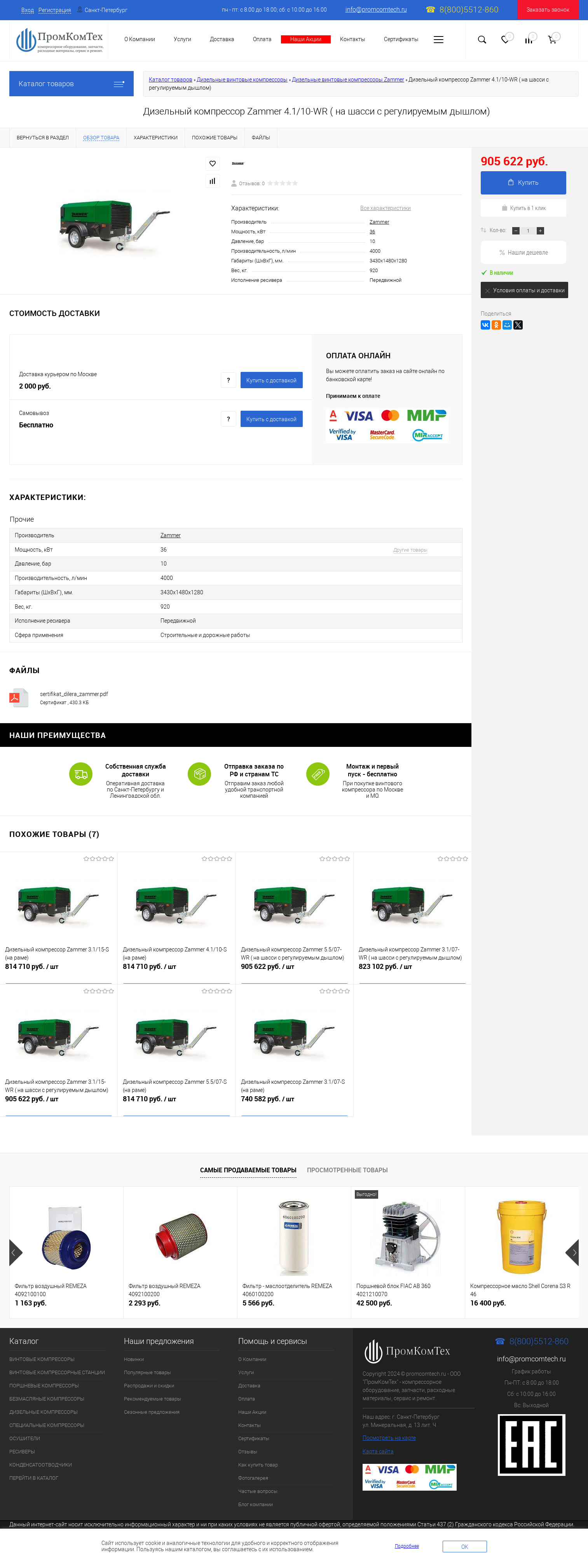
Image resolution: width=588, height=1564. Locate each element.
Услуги (246, 1364)
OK (464, 1547)
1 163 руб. (31, 1294)
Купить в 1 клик (523, 208)
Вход (27, 10)
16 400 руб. (488, 1294)
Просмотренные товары (347, 1161)
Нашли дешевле (523, 252)
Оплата (262, 39)
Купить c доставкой (271, 380)
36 (372, 231)
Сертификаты (401, 39)
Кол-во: (499, 230)
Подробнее (407, 1546)
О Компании (252, 1351)
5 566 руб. (258, 1294)
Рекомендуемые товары (152, 1390)
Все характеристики (385, 208)
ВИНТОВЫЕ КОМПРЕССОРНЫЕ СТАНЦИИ (57, 1364)
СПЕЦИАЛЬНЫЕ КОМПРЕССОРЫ (46, 1417)
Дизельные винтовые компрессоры (242, 79)
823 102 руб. (412, 963)
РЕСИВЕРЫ (22, 1443)
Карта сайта (378, 1443)
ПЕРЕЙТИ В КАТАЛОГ (33, 1469)
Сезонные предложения (152, 1403)
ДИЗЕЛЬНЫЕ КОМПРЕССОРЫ (43, 1403)
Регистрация (54, 10)
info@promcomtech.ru (376, 9)
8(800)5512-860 (469, 9)
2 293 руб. (145, 1294)
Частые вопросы (257, 1483)
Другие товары (400, 548)
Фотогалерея (253, 1469)
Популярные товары (147, 1364)
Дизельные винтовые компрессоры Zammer (348, 79)
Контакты (352, 39)
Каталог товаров (71, 83)
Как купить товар (258, 1456)
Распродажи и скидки (149, 1377)
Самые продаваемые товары (248, 1161)
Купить (523, 182)
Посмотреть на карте (389, 1429)
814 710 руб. (58, 963)
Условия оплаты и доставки (524, 290)
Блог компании (255, 1496)
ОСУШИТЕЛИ (24, 1430)
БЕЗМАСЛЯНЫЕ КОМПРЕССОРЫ (46, 1390)
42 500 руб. (374, 1294)
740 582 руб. (294, 1095)
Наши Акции (305, 39)
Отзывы (247, 1443)
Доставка (222, 39)
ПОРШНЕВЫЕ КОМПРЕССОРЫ (44, 1377)
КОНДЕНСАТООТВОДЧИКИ (40, 1456)
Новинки (134, 1351)
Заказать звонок (548, 10)
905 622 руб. (294, 963)
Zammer (379, 222)
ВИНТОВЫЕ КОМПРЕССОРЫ (42, 1351)
